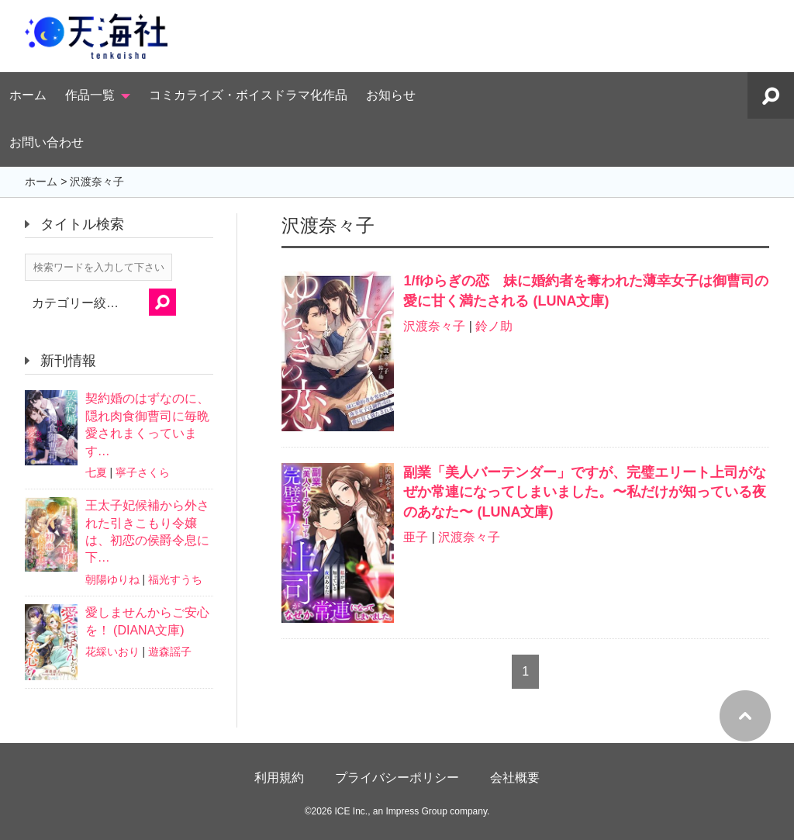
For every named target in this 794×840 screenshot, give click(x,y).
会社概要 (515, 777)
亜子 (415, 537)
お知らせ (391, 95)
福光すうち (175, 579)
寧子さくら (143, 472)
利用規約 (279, 777)
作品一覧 (90, 95)
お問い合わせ (46, 142)
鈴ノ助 (494, 326)
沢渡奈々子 (434, 326)
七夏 (96, 472)
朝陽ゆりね (112, 579)
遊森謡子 (170, 651)
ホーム (28, 95)
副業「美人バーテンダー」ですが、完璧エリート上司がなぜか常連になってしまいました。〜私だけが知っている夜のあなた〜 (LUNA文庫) (584, 492)
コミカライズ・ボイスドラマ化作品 (248, 95)
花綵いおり (112, 651)
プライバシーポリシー (397, 777)
